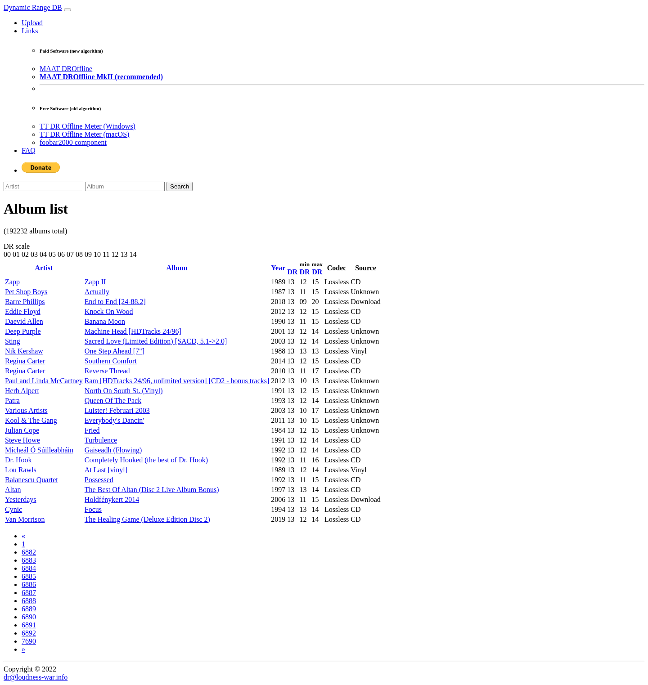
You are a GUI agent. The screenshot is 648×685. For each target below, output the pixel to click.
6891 (29, 625)
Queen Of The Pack (113, 400)
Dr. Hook (18, 460)
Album (177, 268)
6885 (29, 576)
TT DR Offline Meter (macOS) (84, 134)
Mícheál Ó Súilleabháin (39, 450)
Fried (92, 430)
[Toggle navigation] (67, 10)
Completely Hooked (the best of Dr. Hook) (146, 460)
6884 (29, 568)
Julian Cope (22, 430)
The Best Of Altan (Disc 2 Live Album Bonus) (152, 489)
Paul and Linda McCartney (44, 381)
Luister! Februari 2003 (117, 410)
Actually (97, 291)
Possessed (99, 480)
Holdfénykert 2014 (112, 499)
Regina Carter (25, 361)
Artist (44, 268)
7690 (29, 641)
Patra (12, 400)
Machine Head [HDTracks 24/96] (133, 331)
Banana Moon (105, 321)
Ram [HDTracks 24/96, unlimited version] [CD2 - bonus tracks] (177, 381)
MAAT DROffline (66, 68)
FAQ (29, 150)
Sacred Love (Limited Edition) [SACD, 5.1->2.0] (156, 341)
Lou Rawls (20, 470)
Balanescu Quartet (31, 480)
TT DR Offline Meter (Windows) (87, 126)
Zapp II (95, 282)
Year (278, 268)
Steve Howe (22, 440)
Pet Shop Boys (26, 291)
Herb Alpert (22, 390)
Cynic (13, 509)
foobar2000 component (73, 142)
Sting (12, 341)
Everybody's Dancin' (114, 420)
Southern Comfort (111, 361)
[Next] (23, 649)
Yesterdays (20, 499)
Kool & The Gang (31, 420)
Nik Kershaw (24, 351)
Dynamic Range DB (33, 7)
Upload (32, 23)
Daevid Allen (24, 321)
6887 (29, 592)
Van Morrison (25, 519)
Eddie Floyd (22, 311)
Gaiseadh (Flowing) (113, 450)
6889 (29, 609)
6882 (29, 552)
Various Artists (26, 410)
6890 (29, 617)
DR (292, 272)
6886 (29, 584)
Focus (93, 509)
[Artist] (43, 186)
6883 (29, 560)
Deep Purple (23, 331)
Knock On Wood (109, 311)
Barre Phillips (25, 301)
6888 (29, 600)
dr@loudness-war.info (36, 677)
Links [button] (30, 31)
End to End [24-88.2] (115, 301)
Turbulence (101, 440)
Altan (13, 489)
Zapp (12, 282)
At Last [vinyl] (106, 470)
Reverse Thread (107, 371)
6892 (29, 633)
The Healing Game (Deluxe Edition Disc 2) (147, 519)
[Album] (125, 186)
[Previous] (23, 536)
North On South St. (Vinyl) (124, 390)
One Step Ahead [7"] (114, 351)
